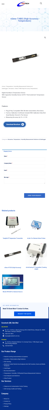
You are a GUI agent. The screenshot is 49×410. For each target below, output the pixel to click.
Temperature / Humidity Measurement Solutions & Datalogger (29, 139)
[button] (45, 37)
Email (5, 170)
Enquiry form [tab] (8, 151)
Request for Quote (24, 314)
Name (6, 156)
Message (6, 177)
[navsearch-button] (41, 4)
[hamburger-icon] (3, 4)
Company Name (8, 163)
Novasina (11, 88)
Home (3, 86)
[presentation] (18, 188)
